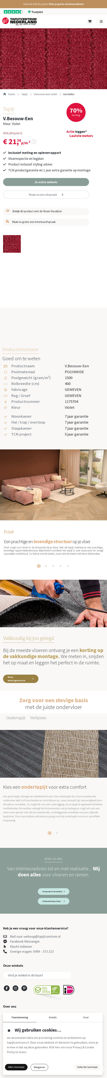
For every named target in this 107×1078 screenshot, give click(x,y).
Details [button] (53, 1017)
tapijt (24, 94)
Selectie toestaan (87, 1067)
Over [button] (86, 1017)
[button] (53, 4)
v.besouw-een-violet (45, 94)
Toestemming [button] (19, 1017)
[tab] (39, 566)
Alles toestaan (16, 1067)
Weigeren (39, 1067)
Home (9, 94)
